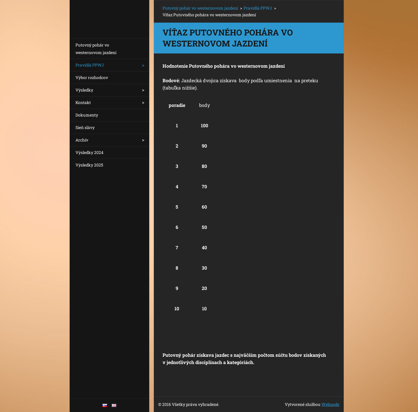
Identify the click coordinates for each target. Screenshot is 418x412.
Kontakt (83, 102)
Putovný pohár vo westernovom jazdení (95, 48)
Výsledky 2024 (89, 152)
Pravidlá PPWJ (89, 65)
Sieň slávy (85, 127)
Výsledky (84, 90)
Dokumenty (86, 115)
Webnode (330, 404)
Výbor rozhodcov (91, 77)
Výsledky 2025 (89, 165)
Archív (81, 140)
